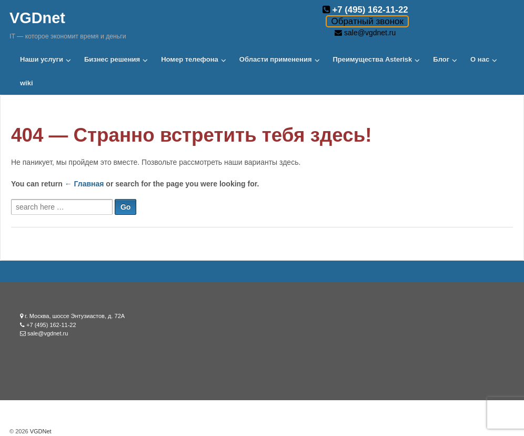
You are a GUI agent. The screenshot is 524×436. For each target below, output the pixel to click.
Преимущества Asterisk (372, 59)
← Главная (84, 184)
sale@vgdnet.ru (370, 32)
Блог (441, 59)
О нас (479, 59)
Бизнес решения (112, 59)
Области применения (275, 59)
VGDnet (37, 17)
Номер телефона (189, 59)
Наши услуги (41, 59)
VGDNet (40, 431)
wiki (26, 83)
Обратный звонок (367, 21)
